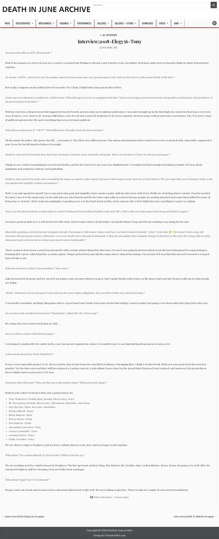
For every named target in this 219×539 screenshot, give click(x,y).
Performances (84, 23)
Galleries (101, 23)
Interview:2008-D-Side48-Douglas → (195, 516)
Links (176, 23)
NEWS (7, 23)
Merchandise (45, 23)
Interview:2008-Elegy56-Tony (110, 41)
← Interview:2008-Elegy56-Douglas (23, 516)
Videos (162, 23)
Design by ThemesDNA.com (109, 535)
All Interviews (110, 35)
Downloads (147, 23)
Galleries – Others (124, 23)
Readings (64, 23)
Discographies (23, 23)
